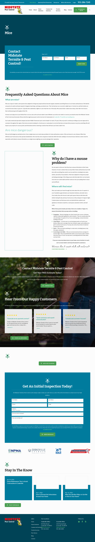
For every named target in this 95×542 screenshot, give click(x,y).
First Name (45, 57)
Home (32, 521)
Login (74, 2)
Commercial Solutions (36, 527)
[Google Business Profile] (79, 521)
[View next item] (8, 338)
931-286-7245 (84, 2)
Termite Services (35, 530)
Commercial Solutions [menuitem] (49, 9)
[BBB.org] (79, 525)
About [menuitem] (35, 9)
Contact (33, 538)
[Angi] (89, 521)
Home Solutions (35, 524)
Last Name (56, 57)
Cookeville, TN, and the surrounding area (64, 117)
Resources (56, 2)
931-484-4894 (60, 529)
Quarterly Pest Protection (45, 2)
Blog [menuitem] (65, 9)
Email (66, 57)
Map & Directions (45, 527)
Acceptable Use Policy (47, 74)
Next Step (81, 64)
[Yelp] (85, 521)
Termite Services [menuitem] (58, 9)
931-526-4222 (45, 529)
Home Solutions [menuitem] (40, 9)
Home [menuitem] (30, 9)
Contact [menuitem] (70, 9)
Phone (78, 57)
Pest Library (33, 2)
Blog (32, 535)
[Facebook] (82, 521)
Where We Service (66, 2)
